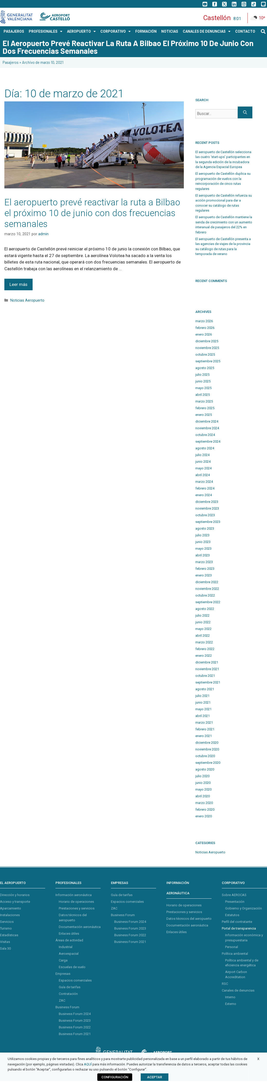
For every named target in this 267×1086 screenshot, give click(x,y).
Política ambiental (235, 954)
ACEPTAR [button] (154, 1077)
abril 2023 (202, 555)
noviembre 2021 (207, 669)
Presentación (234, 902)
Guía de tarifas (69, 987)
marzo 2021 (204, 722)
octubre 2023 (205, 515)
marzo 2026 (204, 321)
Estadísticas (9, 935)
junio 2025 (203, 381)
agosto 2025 (204, 368)
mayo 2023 (203, 548)
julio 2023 (202, 535)
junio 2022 (203, 622)
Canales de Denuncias (207, 31)
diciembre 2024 (206, 421)
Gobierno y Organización (243, 908)
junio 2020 (203, 783)
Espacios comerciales (75, 980)
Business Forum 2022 (75, 1027)
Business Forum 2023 (75, 1020)
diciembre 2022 (206, 582)
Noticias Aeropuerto (27, 300)
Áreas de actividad (69, 940)
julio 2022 (202, 615)
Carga (63, 960)
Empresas (62, 974)
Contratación (68, 994)
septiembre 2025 (207, 361)
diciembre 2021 (206, 662)
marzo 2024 (204, 482)
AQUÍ (88, 1064)
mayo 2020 (203, 789)
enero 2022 (203, 656)
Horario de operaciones (76, 902)
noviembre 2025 (207, 348)
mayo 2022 (203, 629)
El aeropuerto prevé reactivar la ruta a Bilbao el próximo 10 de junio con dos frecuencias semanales (92, 213)
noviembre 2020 (207, 749)
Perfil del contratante (237, 922)
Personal (231, 947)
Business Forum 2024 (75, 1014)
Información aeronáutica (73, 895)
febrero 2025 (204, 408)
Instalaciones (10, 915)
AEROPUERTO (81, 31)
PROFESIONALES (45, 31)
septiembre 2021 (207, 682)
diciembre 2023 (206, 502)
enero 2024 (203, 495)
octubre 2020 (205, 756)
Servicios (7, 922)
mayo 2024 (203, 468)
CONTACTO (245, 31)
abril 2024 (202, 475)
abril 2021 (202, 716)
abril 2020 (202, 796)
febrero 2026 (204, 328)
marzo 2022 (204, 642)
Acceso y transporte (15, 902)
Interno (230, 997)
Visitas (5, 942)
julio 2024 (202, 455)
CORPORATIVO (115, 31)
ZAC (62, 1000)
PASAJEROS (14, 31)
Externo (230, 1004)
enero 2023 (203, 575)
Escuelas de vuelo (72, 967)
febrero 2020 (204, 809)
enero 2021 (203, 736)
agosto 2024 (204, 448)
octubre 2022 (205, 595)
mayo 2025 (203, 388)
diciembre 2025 (206, 341)
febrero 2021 (204, 729)
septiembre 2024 (207, 441)
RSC (225, 984)
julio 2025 (202, 374)
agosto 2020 (204, 769)
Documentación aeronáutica (80, 927)
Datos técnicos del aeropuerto (189, 919)
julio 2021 (202, 696)
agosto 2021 (204, 689)
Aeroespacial (69, 954)
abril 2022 (202, 635)
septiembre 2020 (207, 763)
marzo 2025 (204, 401)
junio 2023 (203, 542)
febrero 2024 (204, 488)
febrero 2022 (204, 649)
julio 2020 (202, 776)
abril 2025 (202, 395)
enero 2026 (203, 334)
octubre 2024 (205, 435)
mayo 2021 (203, 709)
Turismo (6, 928)
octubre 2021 (205, 676)
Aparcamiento (10, 908)
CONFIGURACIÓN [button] (114, 1077)
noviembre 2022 (207, 589)
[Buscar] (245, 112)
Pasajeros (10, 62)
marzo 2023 (204, 562)
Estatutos (232, 915)
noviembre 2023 (207, 508)
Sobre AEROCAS (234, 895)
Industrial (65, 947)
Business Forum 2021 (75, 1034)
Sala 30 (5, 948)
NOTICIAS (169, 31)
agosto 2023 (204, 528)
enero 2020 (203, 816)
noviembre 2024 (207, 428)
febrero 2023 (204, 569)
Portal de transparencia (239, 928)
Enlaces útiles (69, 933)
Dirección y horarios (15, 895)
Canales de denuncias (238, 990)
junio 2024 (203, 461)
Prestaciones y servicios (76, 908)
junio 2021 (203, 702)
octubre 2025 (205, 354)
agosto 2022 (204, 609)
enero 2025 (203, 415)
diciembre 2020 (206, 743)
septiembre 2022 (207, 602)
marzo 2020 (204, 803)
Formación (146, 31)
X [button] (258, 1059)
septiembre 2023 (207, 522)
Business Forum (67, 1007)
